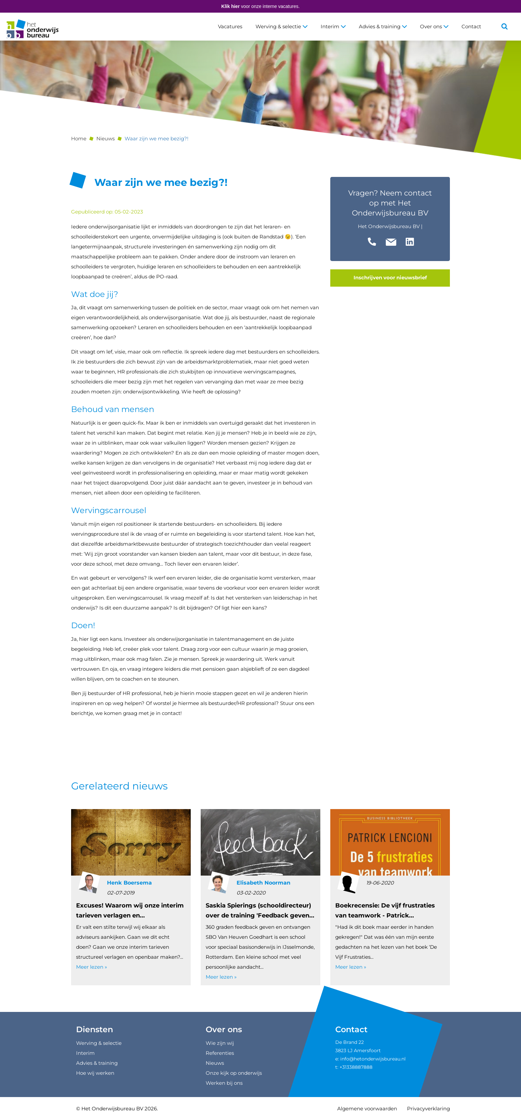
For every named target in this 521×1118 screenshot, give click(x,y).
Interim (333, 26)
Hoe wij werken (95, 1073)
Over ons (434, 26)
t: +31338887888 (353, 1067)
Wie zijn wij (220, 1043)
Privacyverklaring (428, 1108)
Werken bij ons (224, 1083)
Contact (471, 26)
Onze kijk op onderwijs (234, 1073)
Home (78, 138)
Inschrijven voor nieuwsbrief (390, 278)
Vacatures (230, 26)
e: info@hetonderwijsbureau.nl (370, 1059)
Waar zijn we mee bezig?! (156, 138)
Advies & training (383, 26)
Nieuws (105, 138)
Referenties (220, 1053)
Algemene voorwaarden (367, 1108)
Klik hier (230, 6)
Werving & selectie (281, 26)
